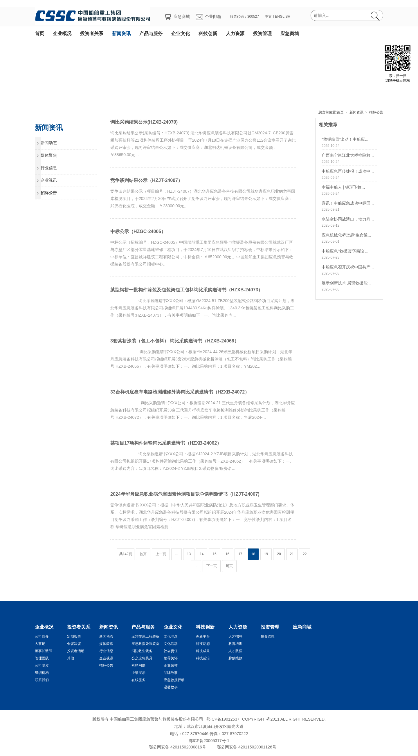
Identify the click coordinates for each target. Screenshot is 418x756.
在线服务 (138, 680)
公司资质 (42, 665)
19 (266, 554)
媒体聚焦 (49, 155)
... (176, 554)
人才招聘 (235, 636)
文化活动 (171, 644)
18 (253, 554)
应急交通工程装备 (145, 636)
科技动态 (203, 644)
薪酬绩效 (235, 658)
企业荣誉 (171, 665)
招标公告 (376, 112)
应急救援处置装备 (145, 644)
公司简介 (42, 636)
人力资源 (235, 33)
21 (292, 554)
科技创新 (208, 33)
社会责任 (171, 651)
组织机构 (42, 673)
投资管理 (262, 33)
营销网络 (138, 665)
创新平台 (203, 636)
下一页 (211, 566)
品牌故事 (171, 673)
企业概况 (62, 33)
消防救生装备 (141, 651)
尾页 (229, 566)
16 (227, 554)
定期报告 (74, 636)
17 (240, 554)
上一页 (161, 554)
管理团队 (42, 658)
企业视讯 (49, 180)
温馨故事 (171, 687)
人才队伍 (235, 651)
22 (305, 554)
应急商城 (289, 33)
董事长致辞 (43, 651)
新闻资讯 (121, 33)
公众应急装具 (141, 658)
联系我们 (42, 680)
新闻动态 (49, 142)
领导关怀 (171, 658)
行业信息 (49, 167)
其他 (70, 658)
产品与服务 (151, 33)
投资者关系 (91, 33)
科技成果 (203, 651)
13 (189, 554)
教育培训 (235, 644)
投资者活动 (75, 651)
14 (201, 554)
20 (279, 554)
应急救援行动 (174, 680)
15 (214, 554)
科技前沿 (203, 658)
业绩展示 (138, 673)
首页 (39, 33)
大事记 (40, 644)
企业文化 (180, 33)
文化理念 (171, 636)
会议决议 (74, 644)
